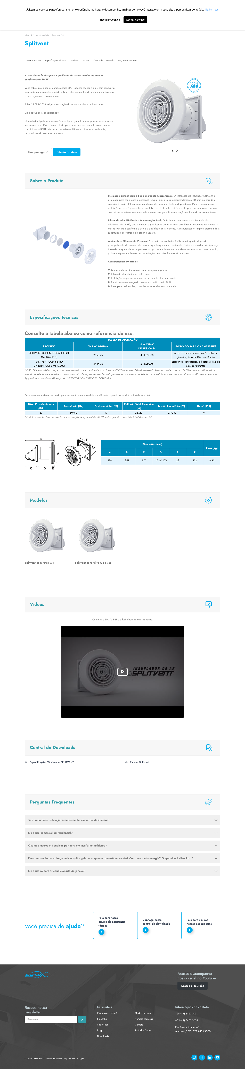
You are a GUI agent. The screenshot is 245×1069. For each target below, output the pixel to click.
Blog (99, 1030)
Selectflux (102, 1019)
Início (27, 34)
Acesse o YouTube (192, 986)
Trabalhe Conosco (144, 1030)
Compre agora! (38, 152)
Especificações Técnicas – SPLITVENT (49, 762)
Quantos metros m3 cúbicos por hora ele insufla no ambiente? (123, 845)
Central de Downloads (103, 60)
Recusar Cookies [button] (110, 19)
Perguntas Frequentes (127, 60)
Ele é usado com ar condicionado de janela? (123, 870)
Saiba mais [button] (212, 9)
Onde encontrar (143, 1013)
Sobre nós (102, 1025)
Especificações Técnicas (55, 60)
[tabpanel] (174, 111)
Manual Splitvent (137, 762)
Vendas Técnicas (144, 1019)
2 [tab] (177, 151)
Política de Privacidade (55, 1058)
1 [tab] (173, 151)
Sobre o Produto (33, 60)
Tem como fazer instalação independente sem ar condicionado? (123, 820)
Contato (139, 1025)
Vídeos (86, 60)
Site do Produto (67, 152)
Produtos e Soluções (108, 1013)
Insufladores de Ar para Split (53, 34)
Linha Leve (35, 34)
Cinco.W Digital (77, 1058)
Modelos (74, 60)
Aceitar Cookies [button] (135, 19)
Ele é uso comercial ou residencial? (123, 832)
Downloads (103, 1036)
